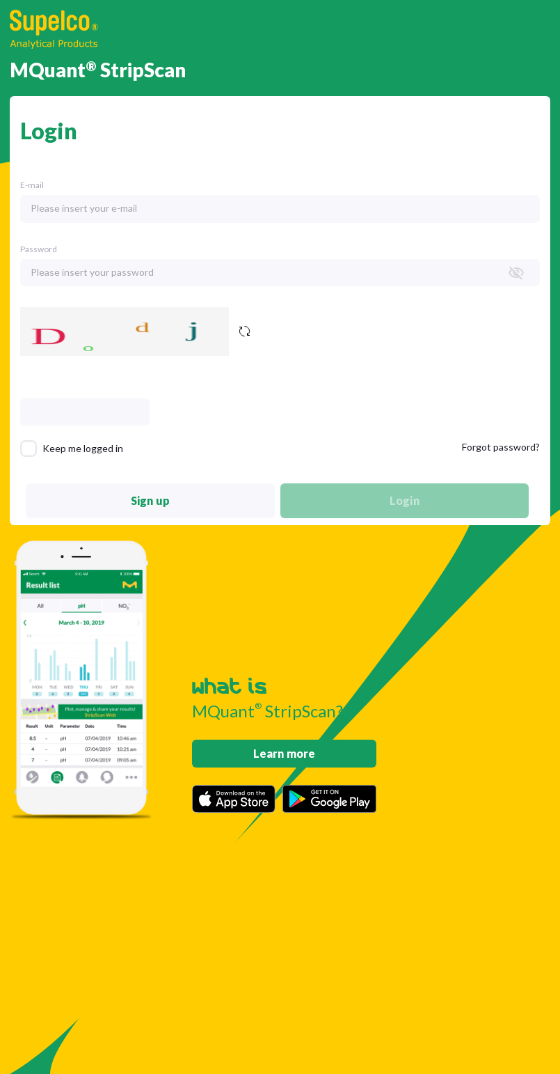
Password (38, 249)
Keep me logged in (82, 448)
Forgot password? (501, 447)
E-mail (32, 185)
